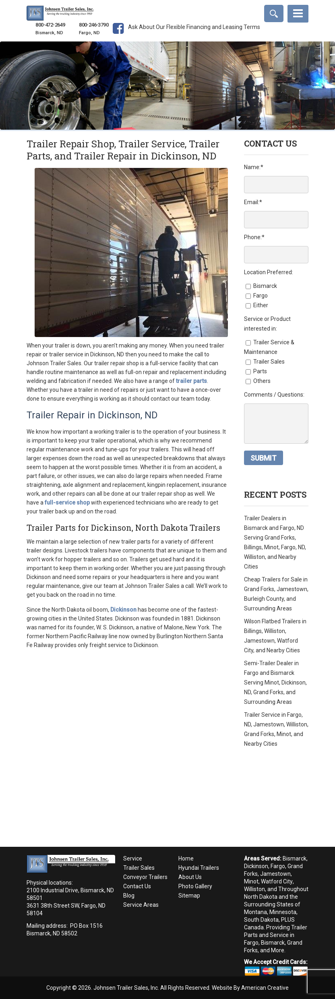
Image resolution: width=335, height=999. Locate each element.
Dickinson (256, 866)
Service (132, 858)
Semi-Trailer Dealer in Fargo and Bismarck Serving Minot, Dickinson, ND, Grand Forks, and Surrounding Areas (275, 682)
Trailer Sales (139, 868)
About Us (190, 877)
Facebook (118, 35)
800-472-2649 (50, 25)
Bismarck (294, 858)
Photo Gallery (195, 886)
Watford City (277, 881)
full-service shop (67, 502)
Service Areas (141, 905)
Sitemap (189, 895)
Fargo (278, 866)
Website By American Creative (250, 988)
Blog (128, 895)
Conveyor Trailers (145, 877)
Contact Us (137, 886)
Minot (251, 881)
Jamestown (275, 874)
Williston (254, 889)
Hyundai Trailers (198, 868)
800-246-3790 (93, 25)
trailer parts (191, 381)
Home (186, 858)
